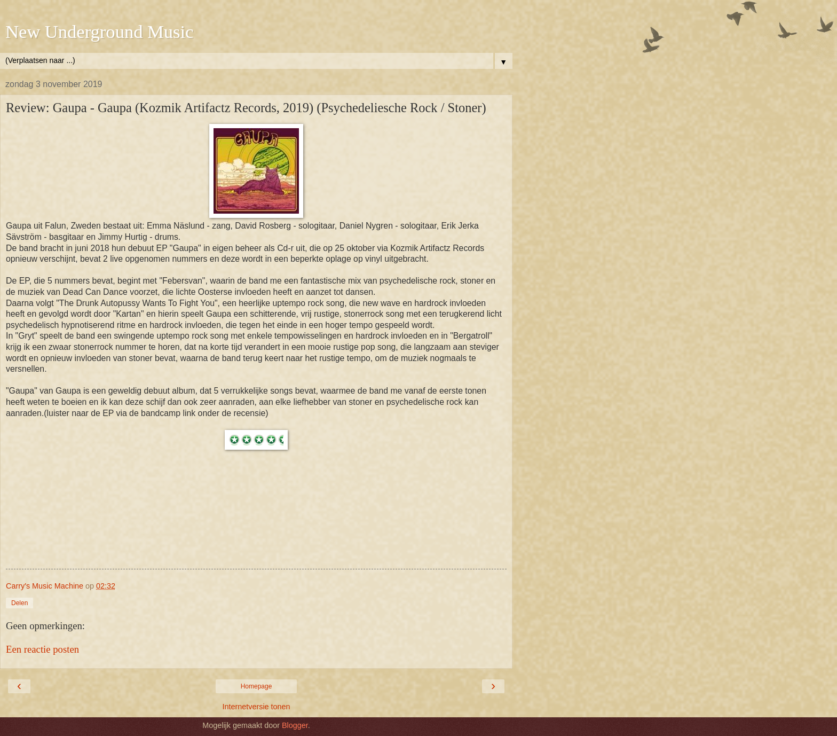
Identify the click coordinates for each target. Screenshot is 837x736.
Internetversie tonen (256, 706)
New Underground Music (99, 31)
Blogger (295, 725)
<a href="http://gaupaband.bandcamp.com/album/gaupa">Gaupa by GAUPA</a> (256, 529)
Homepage (256, 686)
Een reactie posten (42, 649)
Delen (19, 603)
